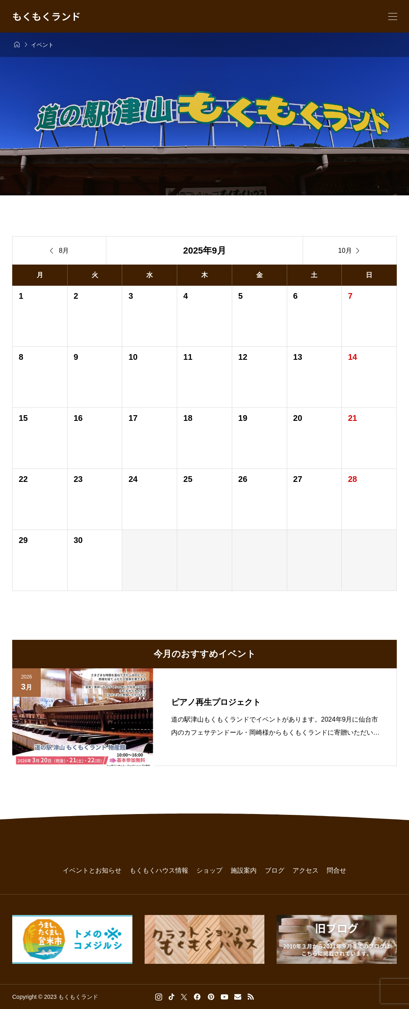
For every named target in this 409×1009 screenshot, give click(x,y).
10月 (349, 250)
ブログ (274, 870)
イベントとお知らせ (92, 870)
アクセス (305, 870)
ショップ (209, 870)
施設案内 (244, 870)
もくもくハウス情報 (159, 870)
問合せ (336, 870)
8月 (59, 250)
